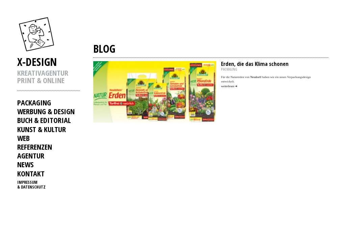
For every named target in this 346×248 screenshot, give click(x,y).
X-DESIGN (37, 61)
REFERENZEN (34, 147)
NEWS (25, 164)
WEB (23, 138)
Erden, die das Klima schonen (255, 64)
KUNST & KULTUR (41, 129)
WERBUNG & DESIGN (46, 111)
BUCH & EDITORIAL (44, 120)
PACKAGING (34, 102)
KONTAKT (31, 173)
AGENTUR (30, 155)
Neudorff (256, 77)
